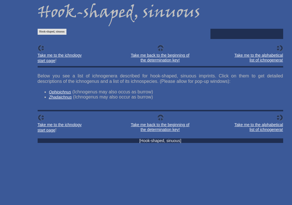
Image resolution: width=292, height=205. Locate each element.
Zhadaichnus (60, 97)
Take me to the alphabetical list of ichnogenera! (258, 57)
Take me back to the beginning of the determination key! (160, 57)
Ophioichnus (60, 92)
